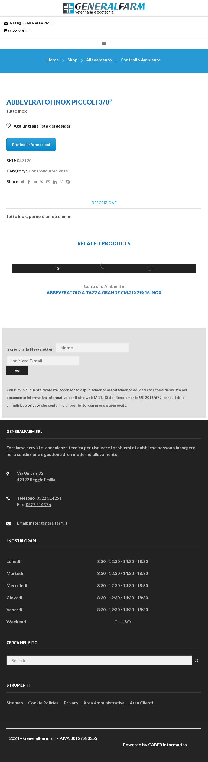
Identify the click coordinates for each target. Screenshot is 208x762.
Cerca (196, 660)
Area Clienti (143, 703)
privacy (34, 405)
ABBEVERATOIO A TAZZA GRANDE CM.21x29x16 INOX (104, 292)
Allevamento (99, 59)
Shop (72, 59)
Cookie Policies (43, 703)
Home (53, 59)
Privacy (71, 703)
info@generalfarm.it (31, 23)
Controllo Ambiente (141, 59)
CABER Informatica (167, 744)
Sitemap (14, 703)
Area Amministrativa (105, 703)
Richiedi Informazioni (31, 144)
